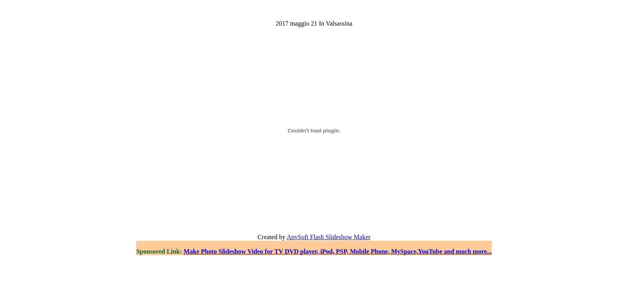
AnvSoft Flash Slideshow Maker (328, 237)
